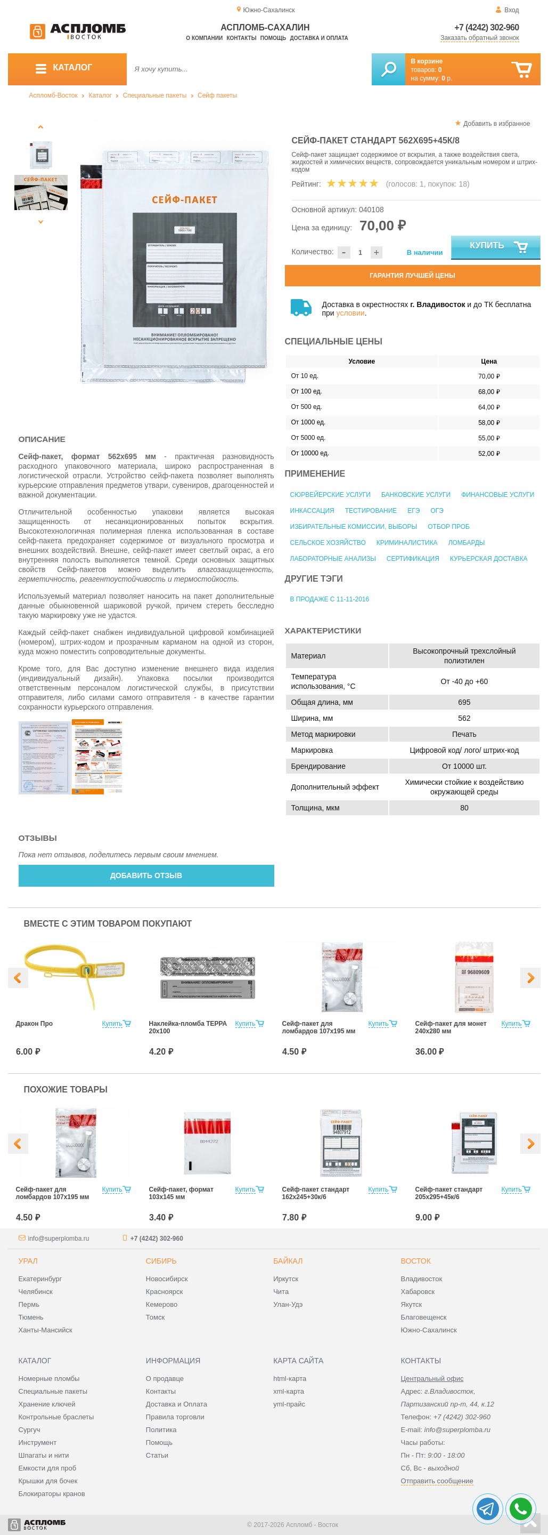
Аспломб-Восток (53, 95)
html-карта (289, 1379)
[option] (174, 267)
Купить (499, 248)
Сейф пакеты (217, 95)
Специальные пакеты (155, 95)
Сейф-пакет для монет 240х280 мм (451, 1027)
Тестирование (371, 511)
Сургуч (29, 1430)
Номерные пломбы (49, 1379)
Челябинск (36, 1292)
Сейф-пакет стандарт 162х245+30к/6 (316, 1193)
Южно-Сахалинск (429, 1330)
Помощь (273, 38)
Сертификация (413, 558)
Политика (161, 1430)
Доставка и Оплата (176, 1404)
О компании (204, 38)
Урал (28, 1261)
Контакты (241, 38)
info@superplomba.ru (58, 1238)
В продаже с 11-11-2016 (330, 599)
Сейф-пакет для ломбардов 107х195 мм (319, 1027)
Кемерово (161, 1304)
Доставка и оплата (319, 38)
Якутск (411, 1304)
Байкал (287, 1261)
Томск (155, 1317)
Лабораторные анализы (333, 558)
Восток (416, 1261)
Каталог (100, 95)
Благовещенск (424, 1317)
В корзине (427, 61)
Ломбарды (466, 543)
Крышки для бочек (48, 1481)
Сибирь (161, 1261)
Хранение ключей (47, 1404)
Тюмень (31, 1317)
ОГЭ (436, 511)
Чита (281, 1292)
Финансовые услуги (497, 495)
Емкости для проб (48, 1468)
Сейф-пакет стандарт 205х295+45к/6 (449, 1193)
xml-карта (288, 1391)
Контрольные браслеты (56, 1417)
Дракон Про (34, 1023)
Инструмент (38, 1442)
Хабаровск (418, 1292)
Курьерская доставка (489, 558)
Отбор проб (449, 527)
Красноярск (164, 1292)
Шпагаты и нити (44, 1455)
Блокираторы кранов (52, 1494)
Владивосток (422, 1279)
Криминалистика (407, 543)
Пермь (29, 1304)
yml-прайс (289, 1404)
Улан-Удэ (287, 1304)
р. (446, 78)
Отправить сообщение (437, 1481)
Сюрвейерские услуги (330, 495)
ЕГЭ (413, 511)
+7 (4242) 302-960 (486, 27)
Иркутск (285, 1279)
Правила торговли (175, 1417)
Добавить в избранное (496, 123)
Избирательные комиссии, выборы (354, 527)
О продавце (165, 1379)
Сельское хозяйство (328, 543)
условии (351, 313)
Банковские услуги (416, 495)
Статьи (157, 1455)
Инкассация (312, 511)
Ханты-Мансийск (45, 1330)
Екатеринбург (40, 1279)
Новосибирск (167, 1279)
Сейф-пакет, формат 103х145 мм (181, 1193)
